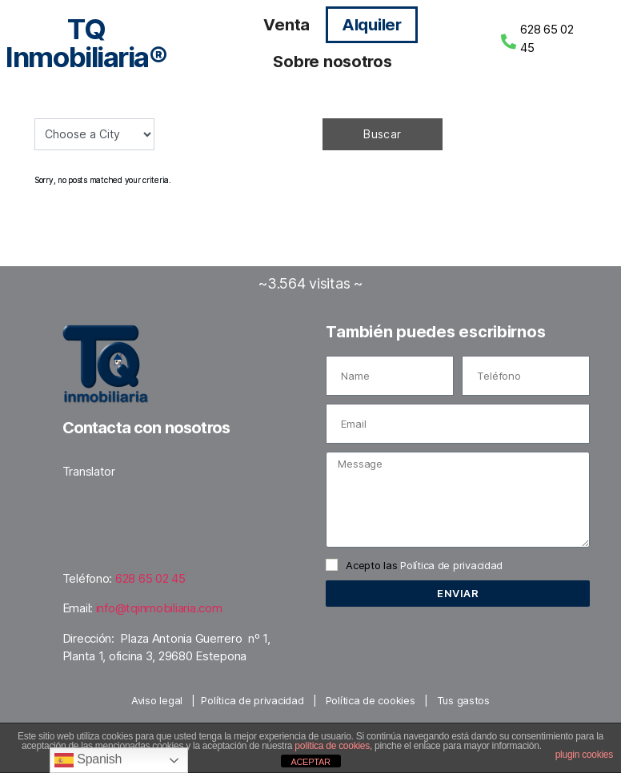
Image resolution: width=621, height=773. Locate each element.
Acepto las (424, 565)
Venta (286, 24)
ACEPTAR (310, 762)
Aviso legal (156, 700)
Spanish (88, 760)
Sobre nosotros (332, 61)
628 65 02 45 (150, 578)
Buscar (382, 134)
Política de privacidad (451, 565)
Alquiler (372, 24)
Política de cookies (370, 700)
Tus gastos (463, 700)
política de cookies (332, 745)
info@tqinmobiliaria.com (159, 608)
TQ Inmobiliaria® (86, 43)
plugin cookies (584, 754)
